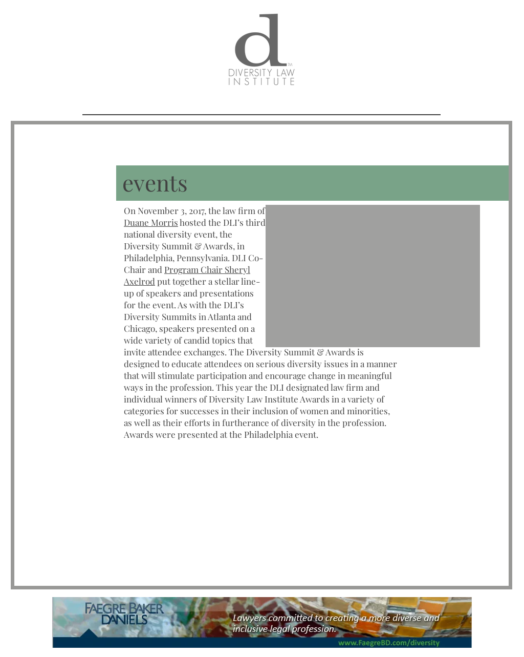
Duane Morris (151, 222)
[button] (373, 276)
